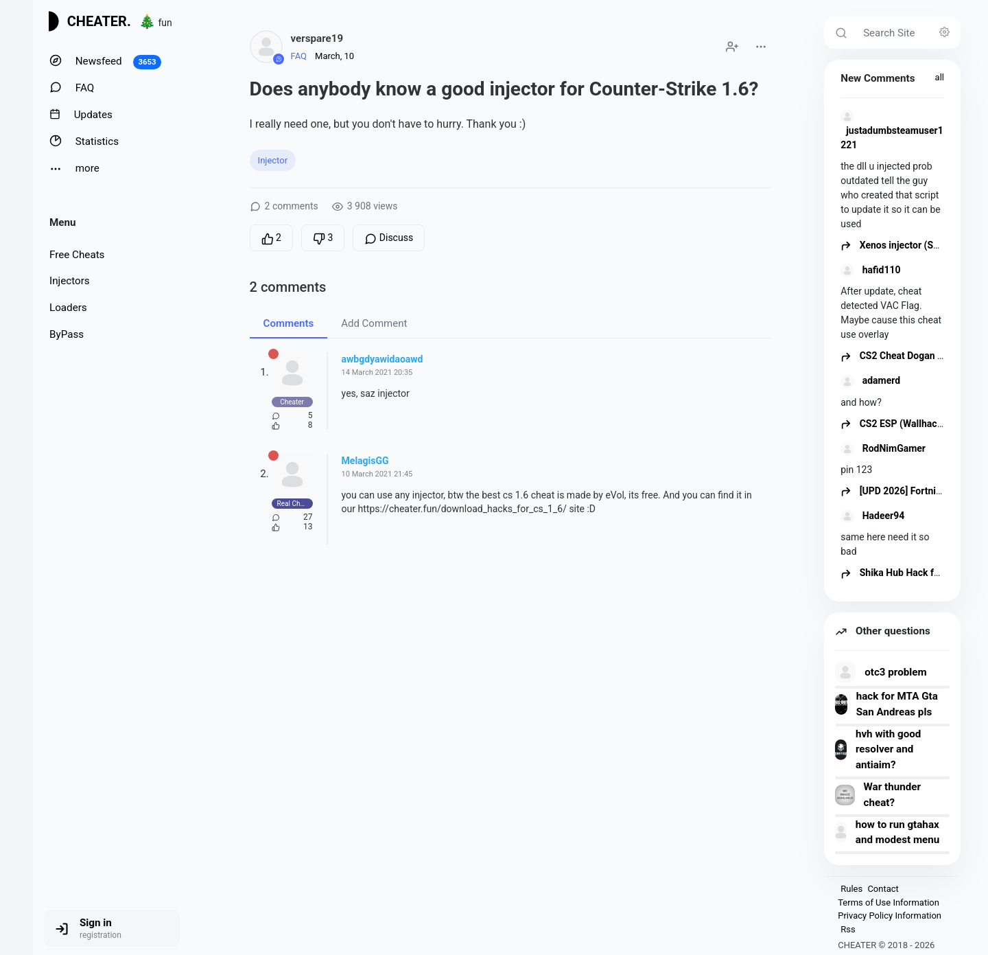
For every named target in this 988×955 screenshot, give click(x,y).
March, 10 (334, 56)
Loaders (68, 307)
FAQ (71, 87)
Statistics (84, 141)
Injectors (69, 281)
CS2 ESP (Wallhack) (892, 423)
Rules (851, 889)
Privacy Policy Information (889, 915)
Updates (81, 114)
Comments (288, 323)
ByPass (66, 334)
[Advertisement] (510, 679)
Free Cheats (76, 255)
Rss (847, 929)
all (939, 77)
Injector (272, 160)
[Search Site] (908, 32)
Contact (882, 889)
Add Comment (374, 323)
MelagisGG (365, 460)
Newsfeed (105, 61)
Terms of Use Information (888, 902)
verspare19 (317, 38)
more (74, 168)
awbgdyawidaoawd (382, 359)
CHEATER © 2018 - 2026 (886, 945)
